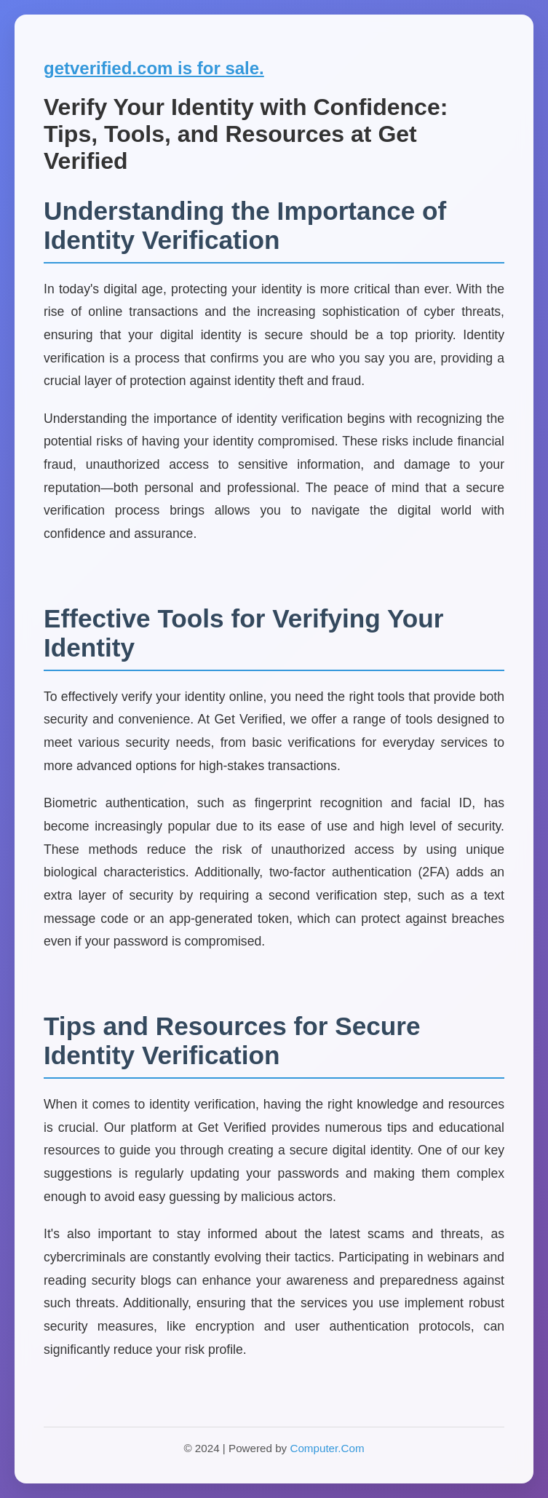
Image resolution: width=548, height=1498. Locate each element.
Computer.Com (327, 1448)
